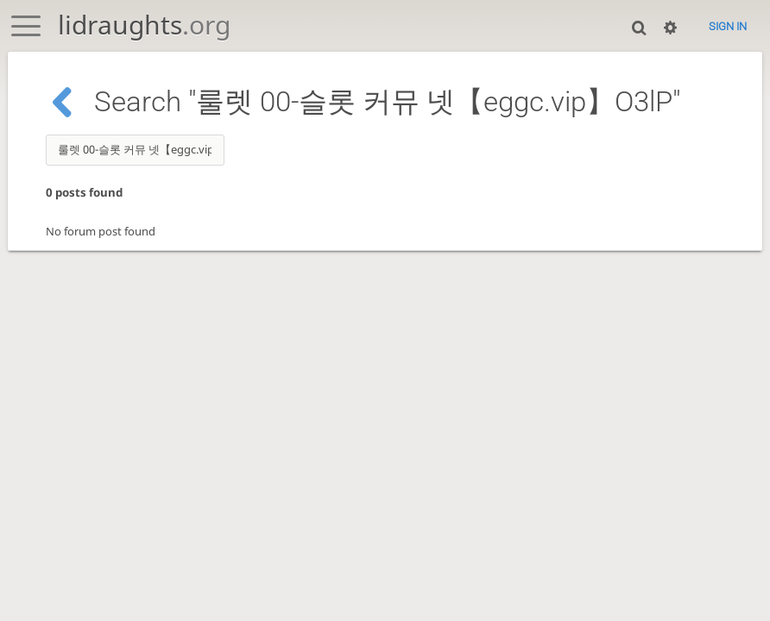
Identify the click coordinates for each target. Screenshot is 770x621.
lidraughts (144, 24)
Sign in (728, 26)
